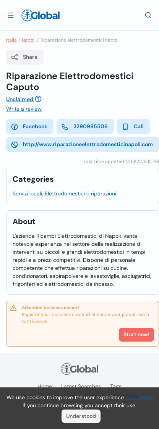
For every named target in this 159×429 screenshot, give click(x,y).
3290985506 (84, 127)
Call (133, 127)
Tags (116, 386)
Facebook (29, 127)
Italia (11, 40)
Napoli (29, 40)
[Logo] (40, 15)
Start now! (136, 334)
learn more (138, 397)
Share (24, 57)
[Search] (148, 15)
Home (44, 386)
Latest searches (81, 386)
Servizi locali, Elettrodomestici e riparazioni (64, 193)
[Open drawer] (10, 15)
